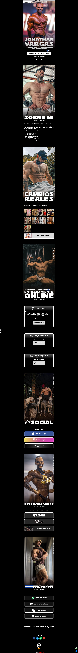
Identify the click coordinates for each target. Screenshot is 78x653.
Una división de (39, 652)
